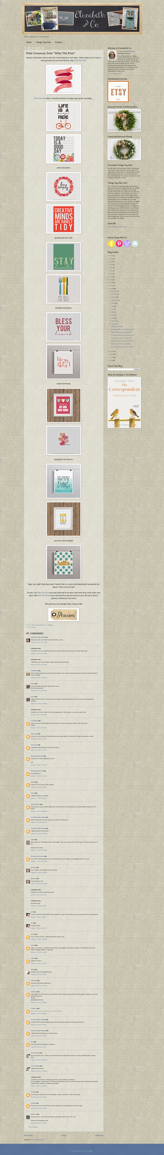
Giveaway (33, 627)
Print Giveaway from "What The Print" (121, 338)
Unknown (34, 980)
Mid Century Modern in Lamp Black (121, 344)
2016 (111, 282)
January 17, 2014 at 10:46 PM (39, 939)
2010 (111, 360)
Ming (32, 969)
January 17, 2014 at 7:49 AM (38, 798)
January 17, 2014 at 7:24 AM (38, 776)
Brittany (33, 867)
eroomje (33, 1092)
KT (32, 912)
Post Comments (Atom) (37, 1139)
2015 (111, 285)
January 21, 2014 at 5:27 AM (38, 1047)
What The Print (80, 60)
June (112, 309)
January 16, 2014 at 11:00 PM (39, 714)
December (114, 291)
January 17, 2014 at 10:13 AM (39, 850)
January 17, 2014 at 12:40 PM (39, 872)
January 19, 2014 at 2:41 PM (38, 952)
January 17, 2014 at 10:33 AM (39, 861)
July (112, 306)
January (113, 324)
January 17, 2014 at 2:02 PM (38, 906)
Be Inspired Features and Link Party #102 (122, 335)
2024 (111, 258)
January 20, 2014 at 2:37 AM (38, 985)
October (113, 297)
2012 (111, 354)
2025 (111, 255)
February (114, 321)
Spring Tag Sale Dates (117, 326)
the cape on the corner (37, 856)
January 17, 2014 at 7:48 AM (38, 787)
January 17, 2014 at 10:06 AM (39, 811)
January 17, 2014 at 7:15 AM (38, 739)
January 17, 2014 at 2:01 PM (38, 895)
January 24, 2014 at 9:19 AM (38, 1123)
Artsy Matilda (35, 1053)
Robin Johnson (35, 804)
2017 (111, 279)
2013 (111, 351)
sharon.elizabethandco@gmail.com (117, 226)
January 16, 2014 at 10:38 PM (39, 690)
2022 (111, 264)
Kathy (32, 945)
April (112, 315)
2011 (111, 357)
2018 (111, 276)
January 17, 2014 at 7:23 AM (38, 765)
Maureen (33, 1114)
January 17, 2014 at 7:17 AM (38, 750)
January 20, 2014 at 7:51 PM (38, 1024)
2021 (111, 267)
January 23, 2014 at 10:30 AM (39, 1071)
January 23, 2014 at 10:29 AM (39, 1060)
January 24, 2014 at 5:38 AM (38, 1108)
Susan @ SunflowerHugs (38, 1019)
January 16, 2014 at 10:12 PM (39, 653)
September (114, 300)
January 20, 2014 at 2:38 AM (38, 1002)
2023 (111, 261)
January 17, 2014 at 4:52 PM (38, 928)
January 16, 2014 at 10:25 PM (39, 677)
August (113, 303)
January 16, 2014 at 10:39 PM (39, 703)
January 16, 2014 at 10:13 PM (39, 664)
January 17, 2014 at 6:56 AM (38, 727)
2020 (111, 270)
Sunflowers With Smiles (38, 637)
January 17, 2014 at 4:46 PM (38, 917)
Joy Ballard (34, 720)
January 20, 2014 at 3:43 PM (38, 1013)
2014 (111, 288)
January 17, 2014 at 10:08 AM (39, 833)
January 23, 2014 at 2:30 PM (38, 1086)
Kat (32, 1042)
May (112, 312)
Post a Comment (33, 1127)
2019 (111, 273)
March (113, 318)
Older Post (99, 1135)
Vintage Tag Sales (43, 42)
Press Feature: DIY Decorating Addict (121, 332)
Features (58, 42)
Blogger (90, 1151)
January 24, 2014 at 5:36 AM (38, 1097)
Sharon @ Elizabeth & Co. (39, 625)
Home (29, 42)
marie (32, 683)
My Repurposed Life (37, 756)
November (114, 294)
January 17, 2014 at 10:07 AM (39, 822)
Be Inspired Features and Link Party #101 (122, 341)
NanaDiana (34, 670)
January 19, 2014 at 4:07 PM (38, 974)
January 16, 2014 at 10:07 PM (39, 642)
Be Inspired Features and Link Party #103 (122, 329)
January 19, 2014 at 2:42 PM (38, 963)
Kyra (32, 934)
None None (34, 734)
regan (32, 839)
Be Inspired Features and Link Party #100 (122, 346)
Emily (32, 782)
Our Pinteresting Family (38, 817)
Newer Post (28, 1135)
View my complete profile (115, 73)
